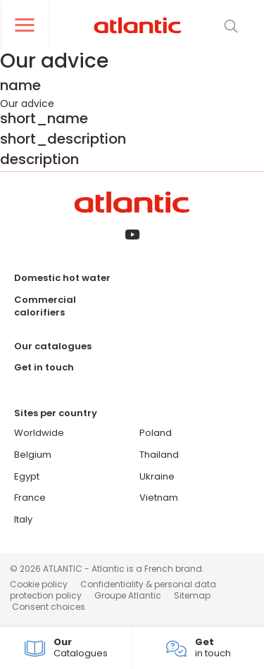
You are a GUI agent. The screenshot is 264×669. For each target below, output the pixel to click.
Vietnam (158, 497)
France (30, 497)
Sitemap (192, 595)
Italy (23, 519)
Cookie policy (39, 584)
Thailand (159, 454)
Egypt (26, 476)
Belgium (32, 454)
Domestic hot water (62, 278)
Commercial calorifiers (45, 306)
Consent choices (48, 607)
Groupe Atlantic (127, 595)
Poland (155, 432)
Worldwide (39, 432)
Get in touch (44, 367)
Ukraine (157, 476)
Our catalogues (53, 346)
